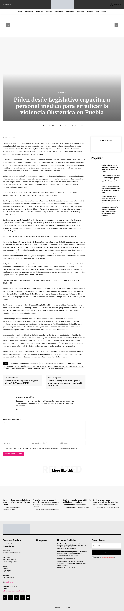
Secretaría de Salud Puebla (14, 369)
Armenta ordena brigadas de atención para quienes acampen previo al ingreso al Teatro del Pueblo (111, 178)
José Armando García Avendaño (33, 366)
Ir (107, 552)
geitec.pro (9, 582)
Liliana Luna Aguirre (56, 366)
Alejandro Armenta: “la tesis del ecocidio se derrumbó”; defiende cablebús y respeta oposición (110, 211)
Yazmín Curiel (40, 509)
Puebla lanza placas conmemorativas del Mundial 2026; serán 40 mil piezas (111, 199)
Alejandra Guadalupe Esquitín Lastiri (23, 363)
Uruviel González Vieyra (36, 369)
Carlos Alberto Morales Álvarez (52, 363)
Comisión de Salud (74, 363)
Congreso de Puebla (11, 366)
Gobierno (60, 558)
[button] (8, 4)
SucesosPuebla (49, 126)
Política (62, 93)
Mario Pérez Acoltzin (12, 507)
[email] (106, 545)
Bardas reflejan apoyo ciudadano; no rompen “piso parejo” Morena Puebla (110, 168)
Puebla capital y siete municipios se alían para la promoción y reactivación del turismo (65, 383)
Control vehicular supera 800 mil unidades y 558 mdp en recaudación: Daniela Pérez (111, 189)
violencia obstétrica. (56, 369)
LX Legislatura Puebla (74, 366)
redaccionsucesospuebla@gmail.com (15, 591)
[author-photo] (4, 507)
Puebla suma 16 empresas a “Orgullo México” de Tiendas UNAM (21, 382)
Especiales (60, 548)
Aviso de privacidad (107, 557)
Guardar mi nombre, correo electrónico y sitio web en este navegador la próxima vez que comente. (41, 448)
